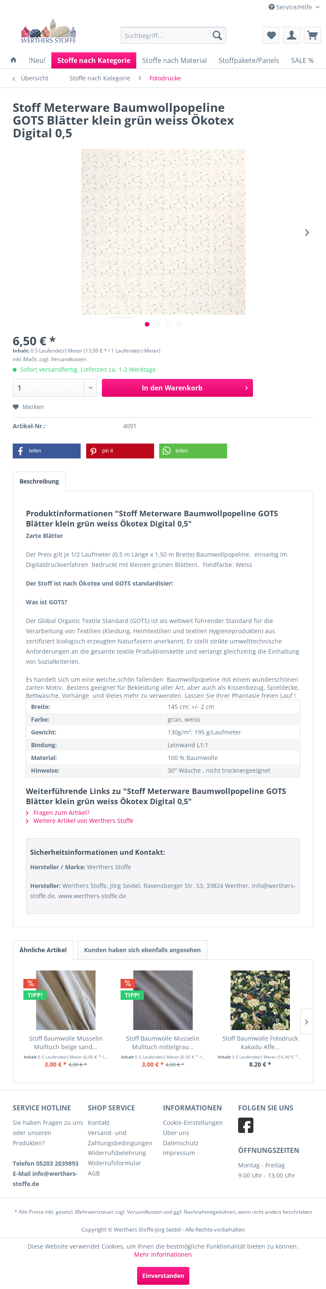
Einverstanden (163, 1276)
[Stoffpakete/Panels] (249, 60)
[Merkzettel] (270, 35)
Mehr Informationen (163, 1254)
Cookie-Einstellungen (193, 1122)
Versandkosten (144, 1211)
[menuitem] (174, 35)
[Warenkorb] (312, 35)
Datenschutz (181, 1143)
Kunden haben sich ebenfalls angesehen (142, 950)
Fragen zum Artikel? (58, 812)
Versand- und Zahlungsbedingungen (120, 1138)
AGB (94, 1173)
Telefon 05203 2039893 (46, 1163)
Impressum (179, 1153)
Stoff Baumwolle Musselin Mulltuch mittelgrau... (163, 1042)
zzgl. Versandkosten (62, 359)
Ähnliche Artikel (43, 950)
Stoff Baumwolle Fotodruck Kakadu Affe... (260, 1042)
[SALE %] (302, 60)
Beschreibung (39, 481)
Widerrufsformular (114, 1163)
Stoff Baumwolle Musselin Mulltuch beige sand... (66, 1042)
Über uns (176, 1133)
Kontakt (99, 1122)
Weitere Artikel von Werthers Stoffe (79, 821)
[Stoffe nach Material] (174, 60)
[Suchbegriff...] (174, 35)
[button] (47, 451)
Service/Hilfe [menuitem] (291, 7)
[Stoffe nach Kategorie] (93, 60)
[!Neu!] (37, 60)
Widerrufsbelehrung (117, 1153)
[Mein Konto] (291, 35)
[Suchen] (217, 35)
